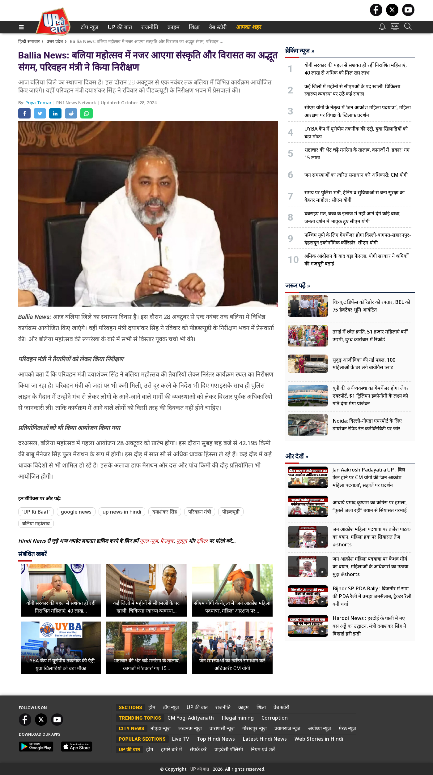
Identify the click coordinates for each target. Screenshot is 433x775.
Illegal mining (238, 717)
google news (76, 511)
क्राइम (173, 27)
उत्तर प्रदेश (55, 41)
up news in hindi (122, 511)
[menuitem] (89, 27)
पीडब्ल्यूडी (231, 511)
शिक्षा (193, 27)
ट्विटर (202, 541)
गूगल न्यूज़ (149, 541)
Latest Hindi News (265, 739)
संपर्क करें (198, 749)
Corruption (274, 717)
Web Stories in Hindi (319, 739)
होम (151, 707)
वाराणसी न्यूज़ (222, 728)
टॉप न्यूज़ (88, 27)
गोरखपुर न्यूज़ (254, 728)
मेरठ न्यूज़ (347, 728)
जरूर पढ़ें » (297, 285)
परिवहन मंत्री (199, 511)
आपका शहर (248, 27)
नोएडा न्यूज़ (161, 728)
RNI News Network (76, 102)
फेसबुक (167, 541)
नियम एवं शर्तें (263, 749)
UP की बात (118, 27)
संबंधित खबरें (32, 554)
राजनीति (148, 27)
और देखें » (296, 456)
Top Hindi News (216, 739)
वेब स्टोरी (217, 27)
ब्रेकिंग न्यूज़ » (300, 50)
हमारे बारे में (171, 749)
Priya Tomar (39, 102)
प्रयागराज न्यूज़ (287, 728)
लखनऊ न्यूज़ (190, 728)
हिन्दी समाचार (29, 41)
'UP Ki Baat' (36, 511)
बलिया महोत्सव (36, 523)
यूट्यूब (182, 541)
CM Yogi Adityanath (191, 717)
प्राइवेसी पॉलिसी (228, 749)
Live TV (180, 739)
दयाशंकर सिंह (164, 511)
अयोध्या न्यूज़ (319, 728)
